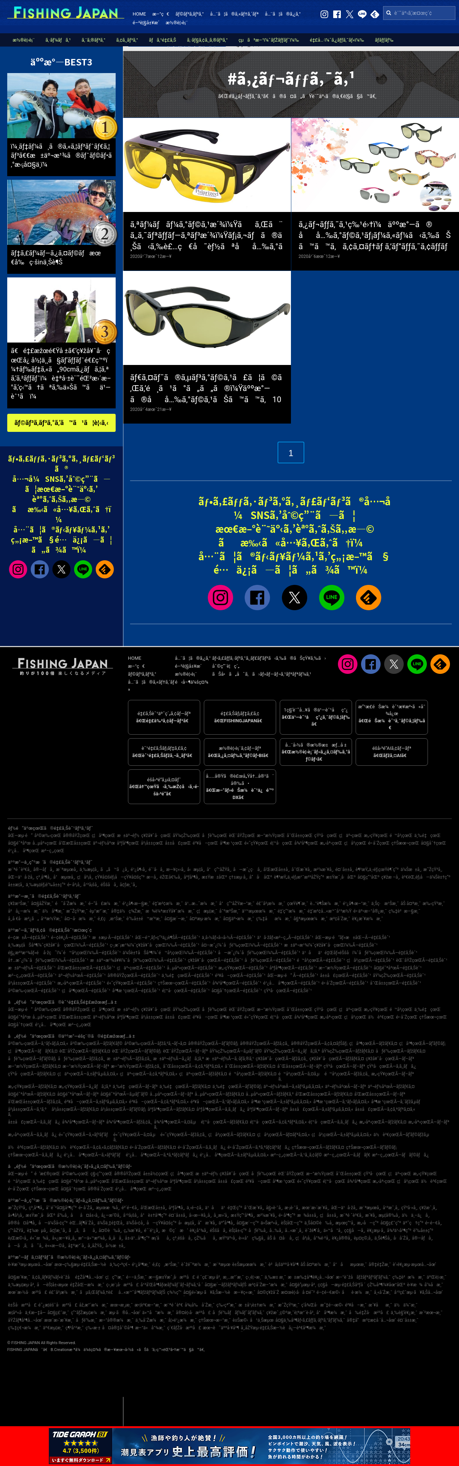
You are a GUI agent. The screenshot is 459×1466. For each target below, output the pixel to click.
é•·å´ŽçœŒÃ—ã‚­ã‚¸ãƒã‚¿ (202, 1147)
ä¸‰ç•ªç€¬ (120, 1264)
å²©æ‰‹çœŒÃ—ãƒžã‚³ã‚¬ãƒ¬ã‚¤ (155, 1043)
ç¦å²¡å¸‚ (85, 877)
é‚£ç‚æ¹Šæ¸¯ (111, 918)
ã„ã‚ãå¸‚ (83, 1230)
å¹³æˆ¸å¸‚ (391, 1207)
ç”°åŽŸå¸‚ (16, 1230)
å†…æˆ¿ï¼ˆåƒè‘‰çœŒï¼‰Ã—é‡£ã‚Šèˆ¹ (48, 960)
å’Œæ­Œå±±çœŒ (75, 843)
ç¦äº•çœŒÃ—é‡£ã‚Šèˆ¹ (141, 967)
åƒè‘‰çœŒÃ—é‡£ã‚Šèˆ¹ (270, 960)
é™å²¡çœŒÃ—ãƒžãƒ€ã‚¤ (252, 1073)
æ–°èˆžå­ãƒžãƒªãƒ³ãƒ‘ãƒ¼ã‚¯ (363, 1277)
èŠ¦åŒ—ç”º (292, 1222)
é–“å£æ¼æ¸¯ (105, 903)
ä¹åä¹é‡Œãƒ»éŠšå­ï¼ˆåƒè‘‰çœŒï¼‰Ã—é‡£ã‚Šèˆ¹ (359, 952)
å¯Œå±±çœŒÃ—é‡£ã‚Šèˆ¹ (395, 983)
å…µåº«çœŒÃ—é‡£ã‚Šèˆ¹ (191, 967)
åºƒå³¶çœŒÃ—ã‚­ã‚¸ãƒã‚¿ (221, 1109)
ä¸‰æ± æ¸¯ (275, 1277)
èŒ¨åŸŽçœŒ (242, 835)
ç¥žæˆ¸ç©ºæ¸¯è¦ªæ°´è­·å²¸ (290, 1312)
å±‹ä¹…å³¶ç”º (137, 1238)
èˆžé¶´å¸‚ (313, 1230)
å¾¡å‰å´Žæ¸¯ (200, 1305)
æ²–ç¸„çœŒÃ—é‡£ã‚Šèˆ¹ (32, 975)
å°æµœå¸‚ (64, 877)
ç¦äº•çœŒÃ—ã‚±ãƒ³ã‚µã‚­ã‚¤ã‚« (87, 1073)
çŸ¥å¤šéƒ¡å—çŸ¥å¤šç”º (120, 877)
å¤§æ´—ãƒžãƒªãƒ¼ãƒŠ (225, 1284)
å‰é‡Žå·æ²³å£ (369, 1312)
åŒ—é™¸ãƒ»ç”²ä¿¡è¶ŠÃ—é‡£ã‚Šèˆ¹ (167, 937)
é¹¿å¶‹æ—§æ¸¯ (137, 903)
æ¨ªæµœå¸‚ (67, 869)
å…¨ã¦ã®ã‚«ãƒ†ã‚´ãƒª (234, 14)
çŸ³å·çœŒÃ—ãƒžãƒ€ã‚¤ (32, 1073)
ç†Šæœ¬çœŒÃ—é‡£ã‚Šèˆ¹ (184, 983)
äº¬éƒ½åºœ (104, 843)
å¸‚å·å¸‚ (115, 1238)
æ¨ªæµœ (221, 1264)
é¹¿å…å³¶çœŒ (23, 850)
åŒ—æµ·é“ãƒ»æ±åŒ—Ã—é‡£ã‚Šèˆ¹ (352, 937)
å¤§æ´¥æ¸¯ (19, 1277)
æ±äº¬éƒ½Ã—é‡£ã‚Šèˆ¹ (32, 967)
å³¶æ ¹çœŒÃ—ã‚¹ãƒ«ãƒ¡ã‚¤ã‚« (341, 1101)
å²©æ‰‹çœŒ (47, 835)
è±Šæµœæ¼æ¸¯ (249, 1264)
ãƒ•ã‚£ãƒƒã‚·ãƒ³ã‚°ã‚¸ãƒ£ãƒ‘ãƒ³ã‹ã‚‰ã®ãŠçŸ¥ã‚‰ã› (269, 658)
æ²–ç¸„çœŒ (52, 850)
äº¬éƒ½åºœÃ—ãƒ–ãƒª (345, 1086)
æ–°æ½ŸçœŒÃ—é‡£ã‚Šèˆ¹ (345, 967)
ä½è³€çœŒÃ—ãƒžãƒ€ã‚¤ (33, 1147)
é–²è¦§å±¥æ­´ (146, 22)
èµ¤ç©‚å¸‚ (363, 1238)
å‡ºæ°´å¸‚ (77, 1245)
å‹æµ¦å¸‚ (196, 869)
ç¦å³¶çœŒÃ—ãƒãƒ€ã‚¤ (32, 1051)
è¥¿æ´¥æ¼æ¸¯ (367, 918)
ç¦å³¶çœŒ (103, 835)
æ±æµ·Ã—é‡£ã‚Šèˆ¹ (112, 937)
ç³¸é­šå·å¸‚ (183, 1238)
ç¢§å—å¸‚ (354, 1230)
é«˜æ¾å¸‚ (40, 1238)
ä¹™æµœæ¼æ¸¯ (259, 911)
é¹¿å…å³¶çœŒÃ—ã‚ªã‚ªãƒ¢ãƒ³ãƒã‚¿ (162, 1154)
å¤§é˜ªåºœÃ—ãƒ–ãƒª (77, 1094)
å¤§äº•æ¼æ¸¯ (238, 918)
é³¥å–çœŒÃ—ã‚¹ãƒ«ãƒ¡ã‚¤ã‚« (219, 1101)
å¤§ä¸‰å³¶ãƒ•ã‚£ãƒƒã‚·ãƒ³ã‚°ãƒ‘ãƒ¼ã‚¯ (310, 1320)
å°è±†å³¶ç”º (153, 1215)
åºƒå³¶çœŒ (128, 843)
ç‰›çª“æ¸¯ (226, 1305)
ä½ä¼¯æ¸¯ (405, 1305)
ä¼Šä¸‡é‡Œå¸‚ (110, 1222)
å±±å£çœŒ (178, 843)
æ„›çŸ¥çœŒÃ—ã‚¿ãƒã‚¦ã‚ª (85, 1086)
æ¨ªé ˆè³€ (173, 1305)
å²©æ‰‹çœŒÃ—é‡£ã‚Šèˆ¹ (34, 990)
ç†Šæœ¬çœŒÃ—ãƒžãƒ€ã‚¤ (318, 1147)
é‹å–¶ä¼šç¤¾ (191, 682)
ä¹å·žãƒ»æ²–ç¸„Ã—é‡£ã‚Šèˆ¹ (285, 937)
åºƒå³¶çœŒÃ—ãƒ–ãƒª (267, 1109)
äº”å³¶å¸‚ (227, 1222)
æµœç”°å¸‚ (345, 1222)
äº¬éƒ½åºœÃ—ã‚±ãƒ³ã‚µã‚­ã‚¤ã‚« (293, 1086)
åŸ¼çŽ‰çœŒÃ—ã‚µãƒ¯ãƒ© (236, 1051)
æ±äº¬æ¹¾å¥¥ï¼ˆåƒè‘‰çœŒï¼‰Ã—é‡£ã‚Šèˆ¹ (138, 960)
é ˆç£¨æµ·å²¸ (209, 1277)
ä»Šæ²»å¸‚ (270, 1222)
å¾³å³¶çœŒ (306, 843)
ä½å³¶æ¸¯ (53, 911)
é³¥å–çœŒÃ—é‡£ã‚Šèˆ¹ (240, 975)
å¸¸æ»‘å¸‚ (221, 1215)
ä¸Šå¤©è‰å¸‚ (319, 1222)
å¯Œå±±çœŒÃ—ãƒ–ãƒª (299, 1066)
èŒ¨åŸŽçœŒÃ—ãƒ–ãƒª (185, 1051)
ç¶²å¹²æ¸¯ (74, 1327)
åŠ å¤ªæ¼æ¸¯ (315, 1264)
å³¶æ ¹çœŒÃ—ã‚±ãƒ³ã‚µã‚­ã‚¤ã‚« (281, 1101)
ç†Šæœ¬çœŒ (405, 843)
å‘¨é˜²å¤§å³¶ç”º (61, 1207)
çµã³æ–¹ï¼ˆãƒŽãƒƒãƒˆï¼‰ (269, 40)
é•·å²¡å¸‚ (74, 884)
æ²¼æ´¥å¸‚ (323, 869)
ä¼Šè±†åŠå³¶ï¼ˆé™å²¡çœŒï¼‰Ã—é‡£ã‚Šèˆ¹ (169, 952)
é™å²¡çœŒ (401, 835)
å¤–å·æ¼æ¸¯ (80, 918)
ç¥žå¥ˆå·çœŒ (156, 835)
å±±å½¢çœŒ (155, 1173)
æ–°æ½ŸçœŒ (271, 835)
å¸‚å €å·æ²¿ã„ (23, 918)
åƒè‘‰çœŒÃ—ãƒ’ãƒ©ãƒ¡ (32, 1058)
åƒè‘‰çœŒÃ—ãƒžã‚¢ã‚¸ (81, 1058)
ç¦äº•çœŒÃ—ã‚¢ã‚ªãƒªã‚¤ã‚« (148, 1073)
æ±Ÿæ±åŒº (214, 877)
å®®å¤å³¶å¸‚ (22, 1222)
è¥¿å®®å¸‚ (342, 1238)
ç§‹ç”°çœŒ (101, 1173)
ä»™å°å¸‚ (333, 1230)
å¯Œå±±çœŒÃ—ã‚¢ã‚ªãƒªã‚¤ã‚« (193, 1066)
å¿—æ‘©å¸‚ (111, 1215)
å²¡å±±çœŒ (152, 843)
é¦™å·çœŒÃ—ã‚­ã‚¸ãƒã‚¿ (333, 1122)
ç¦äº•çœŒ (350, 835)
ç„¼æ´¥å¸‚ (133, 1230)
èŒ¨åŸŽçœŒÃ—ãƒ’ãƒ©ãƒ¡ (136, 1051)
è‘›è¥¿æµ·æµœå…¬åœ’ (414, 1264)
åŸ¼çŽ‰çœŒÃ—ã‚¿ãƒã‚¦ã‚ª (292, 1051)
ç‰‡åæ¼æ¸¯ (274, 918)
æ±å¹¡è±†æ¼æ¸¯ (257, 1305)
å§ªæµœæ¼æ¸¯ (310, 918)
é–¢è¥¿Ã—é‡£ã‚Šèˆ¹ (70, 937)
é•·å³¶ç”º (287, 1215)
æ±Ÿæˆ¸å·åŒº (341, 877)
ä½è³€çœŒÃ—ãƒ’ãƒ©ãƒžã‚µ (401, 1134)
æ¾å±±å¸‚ (307, 1215)
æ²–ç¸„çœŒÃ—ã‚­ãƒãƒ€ (347, 1154)
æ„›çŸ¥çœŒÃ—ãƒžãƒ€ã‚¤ (32, 1086)
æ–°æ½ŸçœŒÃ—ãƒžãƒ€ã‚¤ (34, 1066)
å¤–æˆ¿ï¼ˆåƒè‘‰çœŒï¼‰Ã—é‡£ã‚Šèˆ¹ (241, 945)
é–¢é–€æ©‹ (328, 1292)
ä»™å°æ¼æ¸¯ (158, 1312)
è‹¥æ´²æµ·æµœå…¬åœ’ (30, 1264)
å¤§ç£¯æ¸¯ (58, 1312)
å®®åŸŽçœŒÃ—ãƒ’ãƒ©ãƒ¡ (213, 1043)
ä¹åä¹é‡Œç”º (223, 1207)
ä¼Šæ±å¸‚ (410, 869)
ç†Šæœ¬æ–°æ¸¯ (215, 1320)
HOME (139, 14)
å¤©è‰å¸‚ (110, 1230)
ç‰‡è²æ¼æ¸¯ (408, 1277)
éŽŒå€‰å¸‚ (171, 877)
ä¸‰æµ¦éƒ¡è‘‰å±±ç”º (45, 884)
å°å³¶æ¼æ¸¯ (331, 1312)
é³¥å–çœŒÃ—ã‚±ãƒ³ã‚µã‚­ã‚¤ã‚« (95, 1101)
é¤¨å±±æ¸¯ (408, 1320)
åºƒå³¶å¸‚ (192, 877)
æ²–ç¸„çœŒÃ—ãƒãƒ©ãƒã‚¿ (400, 1154)
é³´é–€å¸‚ (129, 1207)
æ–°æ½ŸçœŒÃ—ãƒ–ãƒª (86, 1066)
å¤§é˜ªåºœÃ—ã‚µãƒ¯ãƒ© (124, 1094)
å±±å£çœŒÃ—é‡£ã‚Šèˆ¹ (345, 975)
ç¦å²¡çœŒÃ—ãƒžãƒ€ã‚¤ (231, 1134)
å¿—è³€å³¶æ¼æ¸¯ (307, 1327)
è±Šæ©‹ (240, 1320)
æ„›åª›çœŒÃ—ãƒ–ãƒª (428, 1122)
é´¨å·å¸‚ (156, 869)
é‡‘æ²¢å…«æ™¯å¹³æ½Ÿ (330, 911)
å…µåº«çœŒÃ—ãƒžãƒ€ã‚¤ (219, 1094)
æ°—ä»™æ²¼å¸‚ (92, 1238)
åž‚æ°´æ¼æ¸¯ (93, 1305)
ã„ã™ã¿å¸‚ (114, 869)
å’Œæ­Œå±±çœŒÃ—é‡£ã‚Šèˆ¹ (86, 967)
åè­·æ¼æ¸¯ (357, 1292)
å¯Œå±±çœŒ (299, 835)
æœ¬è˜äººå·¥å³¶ (221, 1327)
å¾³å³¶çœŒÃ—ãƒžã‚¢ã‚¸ (129, 1122)
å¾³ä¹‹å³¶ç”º (399, 1230)
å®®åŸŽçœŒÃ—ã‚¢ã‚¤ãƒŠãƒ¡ (319, 1043)
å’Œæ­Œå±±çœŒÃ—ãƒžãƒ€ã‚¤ (323, 1094)
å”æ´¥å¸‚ (207, 1222)
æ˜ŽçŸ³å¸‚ (432, 869)
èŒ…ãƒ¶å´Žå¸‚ (82, 1222)
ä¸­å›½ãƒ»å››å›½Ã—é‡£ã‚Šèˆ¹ (228, 937)
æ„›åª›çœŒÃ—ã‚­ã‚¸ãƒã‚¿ (32, 1134)
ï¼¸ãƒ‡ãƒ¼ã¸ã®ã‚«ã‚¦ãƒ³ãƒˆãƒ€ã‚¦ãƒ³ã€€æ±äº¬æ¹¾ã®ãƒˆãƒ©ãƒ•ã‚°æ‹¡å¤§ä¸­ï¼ (61, 155)
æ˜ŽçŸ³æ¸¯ (76, 911)
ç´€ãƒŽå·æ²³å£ (184, 1327)
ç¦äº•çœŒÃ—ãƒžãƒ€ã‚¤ (203, 1073)
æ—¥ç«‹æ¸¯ (245, 1292)
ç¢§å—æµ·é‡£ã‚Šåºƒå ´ (341, 1284)
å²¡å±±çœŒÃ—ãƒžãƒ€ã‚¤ (75, 1109)
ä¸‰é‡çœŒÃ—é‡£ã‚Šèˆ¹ (187, 975)
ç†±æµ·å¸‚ (238, 877)
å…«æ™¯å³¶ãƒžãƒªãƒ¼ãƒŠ (141, 1292)
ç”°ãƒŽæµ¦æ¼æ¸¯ (89, 1312)
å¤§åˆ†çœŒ (433, 843)
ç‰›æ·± (93, 1327)
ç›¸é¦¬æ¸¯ (254, 1277)
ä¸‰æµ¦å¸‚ (89, 869)
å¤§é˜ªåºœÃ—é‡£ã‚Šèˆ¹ (398, 967)
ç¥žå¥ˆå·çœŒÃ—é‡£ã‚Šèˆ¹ (215, 960)
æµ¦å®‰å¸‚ (389, 1215)
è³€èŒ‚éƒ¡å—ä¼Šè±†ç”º (426, 877)
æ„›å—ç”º (368, 1222)
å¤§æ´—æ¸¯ (176, 918)
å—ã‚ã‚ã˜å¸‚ (25, 1245)
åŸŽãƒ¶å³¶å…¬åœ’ (25, 1320)
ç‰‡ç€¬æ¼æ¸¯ (24, 1327)
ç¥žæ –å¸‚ (390, 877)
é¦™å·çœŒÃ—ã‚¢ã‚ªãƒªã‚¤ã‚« (278, 1122)
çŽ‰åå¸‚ (205, 1238)
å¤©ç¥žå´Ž (268, 1292)
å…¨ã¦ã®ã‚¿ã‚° (283, 14)
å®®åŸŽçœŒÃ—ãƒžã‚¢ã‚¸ (264, 1043)
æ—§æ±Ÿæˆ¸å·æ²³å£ (172, 1277)
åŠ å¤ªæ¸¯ (410, 903)
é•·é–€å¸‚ (433, 1222)
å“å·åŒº (260, 877)
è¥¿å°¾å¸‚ (199, 1230)
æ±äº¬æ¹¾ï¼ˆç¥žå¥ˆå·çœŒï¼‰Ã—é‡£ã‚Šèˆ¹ (331, 945)
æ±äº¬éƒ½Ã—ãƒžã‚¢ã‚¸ (129, 1058)
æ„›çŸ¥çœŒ (376, 835)
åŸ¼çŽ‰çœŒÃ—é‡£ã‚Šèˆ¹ (399, 975)
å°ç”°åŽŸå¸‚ (219, 869)
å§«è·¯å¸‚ (274, 1207)
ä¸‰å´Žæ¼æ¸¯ (151, 1320)
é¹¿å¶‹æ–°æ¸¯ (356, 903)
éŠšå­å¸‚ (109, 884)
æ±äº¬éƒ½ (128, 835)
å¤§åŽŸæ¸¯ (42, 903)
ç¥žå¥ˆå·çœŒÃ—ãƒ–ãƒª (390, 1058)
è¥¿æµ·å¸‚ (376, 1230)
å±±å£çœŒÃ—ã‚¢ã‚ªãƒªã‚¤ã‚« (385, 1109)
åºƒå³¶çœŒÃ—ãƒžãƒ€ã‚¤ (170, 1109)
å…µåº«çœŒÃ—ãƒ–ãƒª (171, 1094)
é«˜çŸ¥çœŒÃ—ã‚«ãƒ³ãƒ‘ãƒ (85, 1134)
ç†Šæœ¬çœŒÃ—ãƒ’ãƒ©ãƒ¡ (371, 1147)
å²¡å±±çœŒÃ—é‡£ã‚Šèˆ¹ (32, 983)
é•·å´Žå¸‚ (86, 1207)
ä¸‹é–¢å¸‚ (194, 1207)
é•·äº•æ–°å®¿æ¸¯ (370, 911)
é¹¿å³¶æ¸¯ (141, 1264)
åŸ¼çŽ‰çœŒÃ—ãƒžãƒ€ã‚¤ (348, 1051)
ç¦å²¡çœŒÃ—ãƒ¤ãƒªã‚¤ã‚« (283, 1134)
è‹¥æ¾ (414, 1284)
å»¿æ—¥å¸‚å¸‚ (64, 1238)
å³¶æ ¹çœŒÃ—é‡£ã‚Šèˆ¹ (136, 990)
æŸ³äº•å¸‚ (228, 1238)
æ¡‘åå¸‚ (161, 1238)
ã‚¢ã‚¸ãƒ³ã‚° (127, 40)
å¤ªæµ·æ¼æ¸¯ (205, 918)
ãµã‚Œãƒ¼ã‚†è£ (98, 1292)
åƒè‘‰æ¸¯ (86, 1320)
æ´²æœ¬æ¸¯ (431, 1312)
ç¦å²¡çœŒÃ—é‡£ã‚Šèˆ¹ (370, 960)
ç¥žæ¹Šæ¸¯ (18, 903)
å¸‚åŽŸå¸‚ (95, 1245)
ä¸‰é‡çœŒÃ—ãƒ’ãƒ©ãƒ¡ (237, 1086)
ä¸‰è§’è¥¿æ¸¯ (404, 1312)
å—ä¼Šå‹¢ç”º (53, 1222)
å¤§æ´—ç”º (247, 1222)
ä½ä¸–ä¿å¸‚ (416, 1215)
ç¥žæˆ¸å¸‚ (428, 1207)
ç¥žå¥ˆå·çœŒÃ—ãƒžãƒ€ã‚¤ (336, 1058)
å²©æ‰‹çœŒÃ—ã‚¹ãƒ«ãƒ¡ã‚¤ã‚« (38, 1043)
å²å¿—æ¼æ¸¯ (24, 911)
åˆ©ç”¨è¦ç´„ (226, 666)
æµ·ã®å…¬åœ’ (124, 1312)
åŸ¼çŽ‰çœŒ (186, 835)
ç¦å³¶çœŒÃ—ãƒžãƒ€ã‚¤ (373, 1043)
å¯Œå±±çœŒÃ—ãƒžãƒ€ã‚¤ (250, 1066)
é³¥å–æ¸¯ (355, 1305)
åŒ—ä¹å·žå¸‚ (21, 877)
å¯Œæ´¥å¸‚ (302, 869)
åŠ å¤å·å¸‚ (280, 1238)
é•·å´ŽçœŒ (379, 843)
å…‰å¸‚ (276, 1230)
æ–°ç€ (160, 14)
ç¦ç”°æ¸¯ (114, 1277)
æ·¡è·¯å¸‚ (292, 1207)
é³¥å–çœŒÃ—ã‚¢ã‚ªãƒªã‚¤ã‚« (159, 1101)
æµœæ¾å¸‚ (108, 1207)
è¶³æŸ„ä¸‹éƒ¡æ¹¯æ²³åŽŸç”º (299, 877)
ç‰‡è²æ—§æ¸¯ (404, 911)
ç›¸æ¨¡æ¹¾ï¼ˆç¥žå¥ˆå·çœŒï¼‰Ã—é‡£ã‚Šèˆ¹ (155, 945)
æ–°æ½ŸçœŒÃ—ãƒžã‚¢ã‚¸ (136, 1066)
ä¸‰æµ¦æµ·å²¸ (21, 1284)
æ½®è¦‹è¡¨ (177, 22)
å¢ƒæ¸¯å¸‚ (128, 884)
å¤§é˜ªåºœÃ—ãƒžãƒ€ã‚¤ (31, 1094)
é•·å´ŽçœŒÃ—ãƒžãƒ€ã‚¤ (153, 1147)
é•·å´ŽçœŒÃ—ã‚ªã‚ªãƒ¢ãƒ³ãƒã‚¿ (259, 1147)
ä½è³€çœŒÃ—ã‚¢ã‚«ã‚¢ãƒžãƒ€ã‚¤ (94, 1147)
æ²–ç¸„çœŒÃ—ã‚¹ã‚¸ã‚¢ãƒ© (296, 1154)
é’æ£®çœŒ (47, 1173)
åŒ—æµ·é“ (20, 835)
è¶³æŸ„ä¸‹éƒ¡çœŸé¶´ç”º (377, 869)
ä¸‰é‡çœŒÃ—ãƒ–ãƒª (135, 1086)
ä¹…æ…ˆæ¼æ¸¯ (201, 903)
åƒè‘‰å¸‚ (257, 1230)
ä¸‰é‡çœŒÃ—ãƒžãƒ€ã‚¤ (184, 1086)
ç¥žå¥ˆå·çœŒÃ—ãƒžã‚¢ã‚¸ (282, 1058)
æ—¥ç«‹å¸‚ (175, 869)
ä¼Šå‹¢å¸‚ (135, 1222)
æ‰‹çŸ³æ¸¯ (433, 903)
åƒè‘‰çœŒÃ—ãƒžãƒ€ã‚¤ (400, 1051)
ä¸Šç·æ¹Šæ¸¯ (385, 903)
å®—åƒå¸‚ (43, 869)
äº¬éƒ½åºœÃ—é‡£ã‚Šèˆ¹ (82, 975)
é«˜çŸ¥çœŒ (256, 843)
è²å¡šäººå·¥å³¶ (284, 1264)
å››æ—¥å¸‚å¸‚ (200, 1215)
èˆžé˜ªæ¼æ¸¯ (196, 1264)
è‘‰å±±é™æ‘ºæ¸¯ (144, 918)
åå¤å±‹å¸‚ (84, 1215)
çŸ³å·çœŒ (325, 835)
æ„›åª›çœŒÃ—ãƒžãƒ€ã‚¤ (383, 1122)
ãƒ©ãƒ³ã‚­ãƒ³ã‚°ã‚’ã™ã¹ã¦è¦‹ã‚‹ (61, 422)
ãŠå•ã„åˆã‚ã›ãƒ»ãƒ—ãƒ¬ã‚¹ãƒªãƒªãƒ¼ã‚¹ (261, 674)
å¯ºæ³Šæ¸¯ (229, 911)
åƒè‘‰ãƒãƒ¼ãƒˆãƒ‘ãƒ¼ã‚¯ (239, 1312)
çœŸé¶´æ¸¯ (297, 903)
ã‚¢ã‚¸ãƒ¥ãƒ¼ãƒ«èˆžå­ (52, 1277)
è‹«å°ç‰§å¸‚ (252, 1238)
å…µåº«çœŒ (45, 843)
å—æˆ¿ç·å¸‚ (247, 869)
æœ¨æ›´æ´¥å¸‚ (315, 1207)
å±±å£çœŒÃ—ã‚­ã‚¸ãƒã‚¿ (34, 1122)
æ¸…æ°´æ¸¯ (233, 1277)
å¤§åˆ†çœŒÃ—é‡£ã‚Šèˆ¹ (236, 990)
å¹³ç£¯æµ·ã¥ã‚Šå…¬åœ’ (418, 1292)
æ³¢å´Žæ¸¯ (340, 918)
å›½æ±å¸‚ (115, 1245)
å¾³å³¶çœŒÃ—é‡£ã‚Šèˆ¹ (237, 983)
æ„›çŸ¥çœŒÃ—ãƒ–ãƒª (392, 1073)
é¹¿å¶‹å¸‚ (139, 869)
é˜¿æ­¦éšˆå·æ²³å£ (57, 1305)
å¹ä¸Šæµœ (261, 1320)
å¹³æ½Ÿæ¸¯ (52, 918)
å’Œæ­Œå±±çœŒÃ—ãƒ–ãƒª (379, 1094)
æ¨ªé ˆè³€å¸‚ (19, 869)
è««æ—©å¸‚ (55, 1245)
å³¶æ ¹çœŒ (231, 843)
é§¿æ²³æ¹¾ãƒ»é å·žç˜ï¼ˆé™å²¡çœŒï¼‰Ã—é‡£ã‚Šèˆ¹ (64, 952)
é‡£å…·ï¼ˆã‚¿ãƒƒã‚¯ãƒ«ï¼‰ (337, 40)
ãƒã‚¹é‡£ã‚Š (162, 40)
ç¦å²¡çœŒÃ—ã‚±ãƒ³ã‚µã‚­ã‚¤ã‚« (342, 1134)
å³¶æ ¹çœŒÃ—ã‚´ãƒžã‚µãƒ (397, 1101)
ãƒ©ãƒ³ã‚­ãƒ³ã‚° (189, 14)
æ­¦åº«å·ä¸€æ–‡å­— (27, 1312)
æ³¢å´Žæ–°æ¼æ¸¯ (268, 1284)
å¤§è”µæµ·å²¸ (302, 1284)
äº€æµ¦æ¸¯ (53, 1327)
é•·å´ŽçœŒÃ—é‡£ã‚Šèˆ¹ (344, 983)
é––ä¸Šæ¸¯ (136, 1277)
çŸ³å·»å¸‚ (409, 1207)
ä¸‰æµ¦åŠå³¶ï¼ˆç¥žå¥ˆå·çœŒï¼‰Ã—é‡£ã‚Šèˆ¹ (58, 945)
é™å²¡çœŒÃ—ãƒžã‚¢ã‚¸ (347, 1073)
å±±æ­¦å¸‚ (16, 884)
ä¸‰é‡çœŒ (427, 835)
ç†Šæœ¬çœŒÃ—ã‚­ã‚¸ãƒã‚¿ (35, 1154)
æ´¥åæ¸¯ (380, 1305)
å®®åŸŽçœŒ (76, 835)
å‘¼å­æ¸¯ (433, 1284)
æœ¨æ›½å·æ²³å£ (27, 1292)
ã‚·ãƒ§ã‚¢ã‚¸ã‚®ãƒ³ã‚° (207, 40)
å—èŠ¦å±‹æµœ (52, 1284)
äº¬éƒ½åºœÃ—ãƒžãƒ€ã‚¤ (391, 1086)
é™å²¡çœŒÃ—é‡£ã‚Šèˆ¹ (321, 960)
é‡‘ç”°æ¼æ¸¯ (292, 911)
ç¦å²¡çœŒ (355, 843)
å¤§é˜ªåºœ (19, 843)
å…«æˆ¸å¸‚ (294, 1230)
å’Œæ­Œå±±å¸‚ (276, 869)
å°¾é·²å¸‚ (321, 1238)
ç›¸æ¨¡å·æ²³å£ (122, 1284)
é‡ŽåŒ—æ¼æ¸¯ (87, 1284)
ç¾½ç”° (174, 1292)
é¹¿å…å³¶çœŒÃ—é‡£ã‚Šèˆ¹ (291, 983)
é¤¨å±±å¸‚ (344, 869)
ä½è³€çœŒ (381, 1017)
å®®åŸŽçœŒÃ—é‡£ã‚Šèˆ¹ (133, 975)
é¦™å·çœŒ (281, 843)
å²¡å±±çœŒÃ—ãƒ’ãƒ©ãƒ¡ (123, 1109)
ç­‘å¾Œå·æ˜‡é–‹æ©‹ (322, 1305)
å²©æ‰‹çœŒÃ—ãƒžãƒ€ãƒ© (96, 1043)
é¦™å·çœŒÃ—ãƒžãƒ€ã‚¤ (224, 1122)
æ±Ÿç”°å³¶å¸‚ (243, 1215)
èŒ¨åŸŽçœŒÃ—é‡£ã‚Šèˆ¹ (421, 960)
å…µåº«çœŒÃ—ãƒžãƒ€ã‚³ (269, 1094)
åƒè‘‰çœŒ (214, 835)
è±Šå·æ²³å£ (22, 1305)
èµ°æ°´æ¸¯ (100, 911)
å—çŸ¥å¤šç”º (161, 1222)
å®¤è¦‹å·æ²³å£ (193, 1312)
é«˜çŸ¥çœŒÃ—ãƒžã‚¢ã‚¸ (183, 1134)
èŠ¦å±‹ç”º (238, 1230)
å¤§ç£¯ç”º (390, 1222)
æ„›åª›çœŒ (331, 843)
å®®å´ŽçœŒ (100, 1188)
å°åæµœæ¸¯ (350, 1264)
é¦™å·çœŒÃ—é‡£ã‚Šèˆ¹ (186, 990)
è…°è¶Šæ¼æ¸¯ (325, 903)
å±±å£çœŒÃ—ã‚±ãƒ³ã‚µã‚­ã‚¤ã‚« (321, 1109)
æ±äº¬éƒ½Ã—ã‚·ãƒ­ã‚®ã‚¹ (230, 1058)
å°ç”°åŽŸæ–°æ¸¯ (236, 903)
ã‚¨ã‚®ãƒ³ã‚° (94, 40)
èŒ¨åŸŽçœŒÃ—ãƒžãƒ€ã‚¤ (84, 1051)
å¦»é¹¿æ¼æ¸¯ (182, 1320)
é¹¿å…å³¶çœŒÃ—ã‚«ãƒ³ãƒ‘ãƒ (94, 1154)
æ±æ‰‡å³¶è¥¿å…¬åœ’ (311, 1277)
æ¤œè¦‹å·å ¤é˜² (298, 1292)
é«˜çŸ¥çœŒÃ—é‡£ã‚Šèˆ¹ (131, 983)
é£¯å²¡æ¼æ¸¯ (270, 903)
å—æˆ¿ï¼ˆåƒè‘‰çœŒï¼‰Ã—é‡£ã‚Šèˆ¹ (259, 952)
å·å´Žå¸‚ (402, 1238)
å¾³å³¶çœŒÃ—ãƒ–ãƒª (83, 1122)
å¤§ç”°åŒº (368, 877)
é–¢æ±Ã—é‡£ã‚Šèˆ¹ (28, 937)
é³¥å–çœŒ (205, 843)
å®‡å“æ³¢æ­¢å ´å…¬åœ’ (371, 1320)
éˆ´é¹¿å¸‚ (152, 1230)
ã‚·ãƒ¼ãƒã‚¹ (58, 40)
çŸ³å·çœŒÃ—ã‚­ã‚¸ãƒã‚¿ (391, 1066)
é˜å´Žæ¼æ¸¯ (70, 903)
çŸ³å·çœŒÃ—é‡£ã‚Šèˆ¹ (288, 990)
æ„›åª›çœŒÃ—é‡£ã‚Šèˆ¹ (81, 983)
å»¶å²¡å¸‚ (16, 1215)
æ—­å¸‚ (152, 877)
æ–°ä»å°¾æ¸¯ (150, 1327)
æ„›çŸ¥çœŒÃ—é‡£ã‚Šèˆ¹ (242, 967)
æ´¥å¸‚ (371, 1215)
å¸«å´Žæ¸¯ (383, 1292)
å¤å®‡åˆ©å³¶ (117, 1327)
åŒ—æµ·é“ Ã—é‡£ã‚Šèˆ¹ (292, 975)
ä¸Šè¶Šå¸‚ (383, 1238)
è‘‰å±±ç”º (423, 1230)
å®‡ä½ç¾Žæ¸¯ (127, 911)
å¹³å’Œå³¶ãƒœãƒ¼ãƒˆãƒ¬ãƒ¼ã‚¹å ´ (172, 1284)
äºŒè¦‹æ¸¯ (436, 1277)
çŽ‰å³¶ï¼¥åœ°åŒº (386, 1284)
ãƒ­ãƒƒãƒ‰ (384, 40)
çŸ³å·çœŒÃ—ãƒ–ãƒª (344, 1066)
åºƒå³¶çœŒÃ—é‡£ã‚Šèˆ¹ (293, 967)
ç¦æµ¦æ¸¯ (207, 911)
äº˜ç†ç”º (413, 1222)
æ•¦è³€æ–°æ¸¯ (148, 1305)
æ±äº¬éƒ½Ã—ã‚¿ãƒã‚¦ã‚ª (178, 1058)
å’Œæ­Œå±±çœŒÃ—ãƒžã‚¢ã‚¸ (35, 1101)
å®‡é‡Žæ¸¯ (380, 1264)
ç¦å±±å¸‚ (329, 1215)
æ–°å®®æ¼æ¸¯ (116, 1320)
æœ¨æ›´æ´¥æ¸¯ (59, 1320)
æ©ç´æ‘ (175, 1230)
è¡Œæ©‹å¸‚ (18, 1238)
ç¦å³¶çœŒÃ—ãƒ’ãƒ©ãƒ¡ (422, 1043)
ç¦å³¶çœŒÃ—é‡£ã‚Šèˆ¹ (86, 990)
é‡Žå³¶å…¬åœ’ (89, 1277)
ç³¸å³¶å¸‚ (43, 877)
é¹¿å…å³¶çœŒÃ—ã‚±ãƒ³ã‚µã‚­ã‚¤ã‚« (234, 1154)
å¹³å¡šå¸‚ (91, 884)
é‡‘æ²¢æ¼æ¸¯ (168, 903)
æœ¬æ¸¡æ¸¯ (121, 1305)
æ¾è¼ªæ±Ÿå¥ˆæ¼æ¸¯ (169, 911)
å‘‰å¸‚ (63, 1215)
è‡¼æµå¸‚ (37, 1230)
